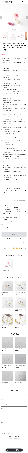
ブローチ (3, 413)
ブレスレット (4, 418)
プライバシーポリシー (7, 430)
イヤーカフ (4, 422)
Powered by (14, 438)
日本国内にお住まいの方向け (14, 239)
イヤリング (4, 399)
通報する (25, 242)
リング (2, 408)
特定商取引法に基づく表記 (8, 433)
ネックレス (4, 404)
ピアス (2, 395)
